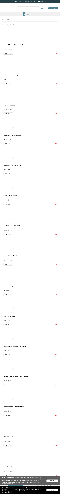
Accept (52, 480)
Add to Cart (8, 53)
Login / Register (52, 8)
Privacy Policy (7, 492)
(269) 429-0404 (41, 1)
